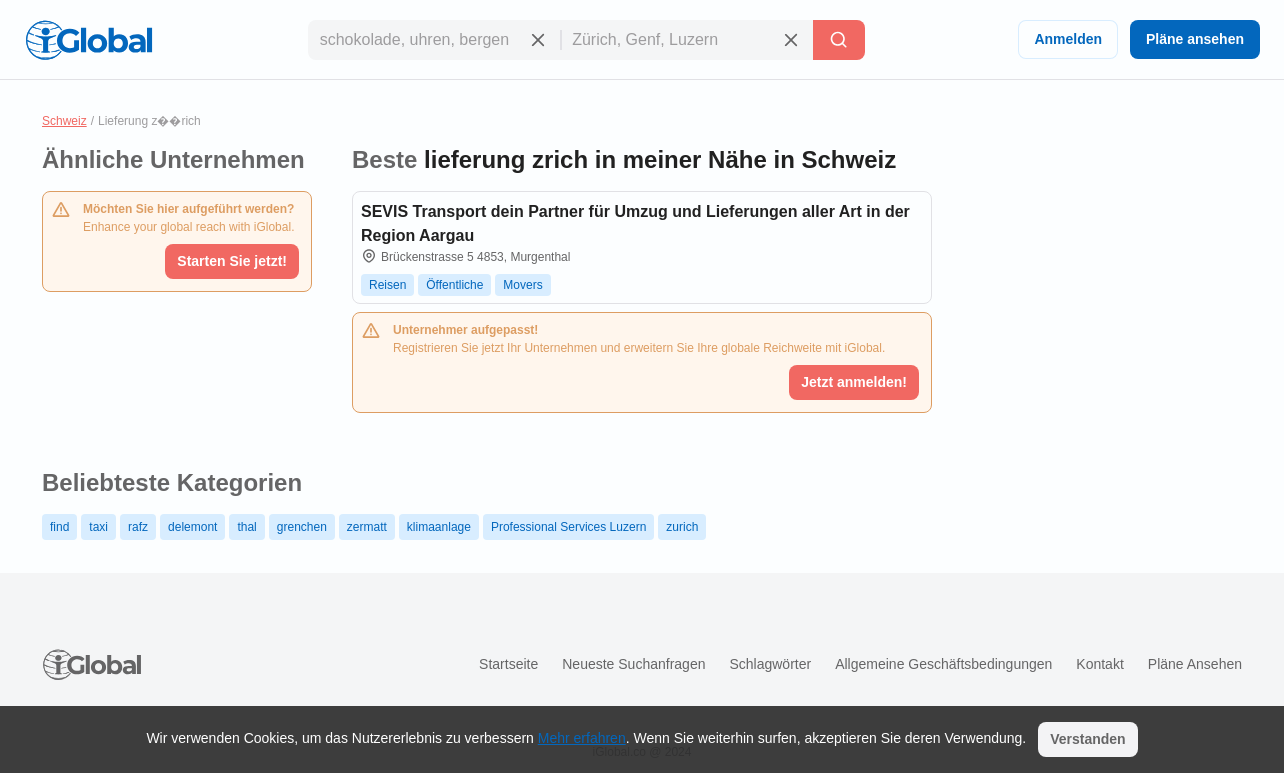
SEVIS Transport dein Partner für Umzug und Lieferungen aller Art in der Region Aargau (635, 223)
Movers (522, 285)
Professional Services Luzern (568, 527)
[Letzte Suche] (839, 40)
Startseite (508, 664)
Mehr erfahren (582, 738)
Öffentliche (454, 285)
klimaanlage (439, 527)
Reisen (387, 285)
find (59, 527)
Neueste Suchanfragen (633, 664)
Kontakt (1099, 664)
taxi (98, 527)
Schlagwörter (770, 664)
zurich (682, 527)
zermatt (367, 527)
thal (246, 527)
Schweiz (64, 121)
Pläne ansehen (1195, 39)
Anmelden (1068, 39)
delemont (192, 527)
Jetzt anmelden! (854, 382)
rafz (138, 527)
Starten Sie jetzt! (232, 261)
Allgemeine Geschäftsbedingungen (943, 664)
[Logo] (89, 40)
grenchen (302, 527)
